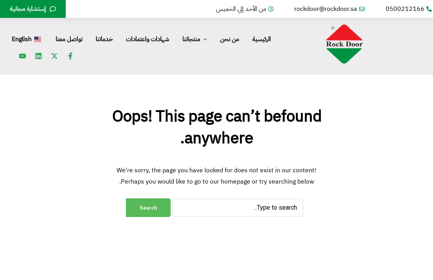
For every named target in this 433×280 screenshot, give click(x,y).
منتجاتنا (191, 39)
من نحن (229, 39)
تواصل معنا (69, 39)
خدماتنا (104, 39)
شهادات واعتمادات (147, 39)
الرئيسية (261, 39)
